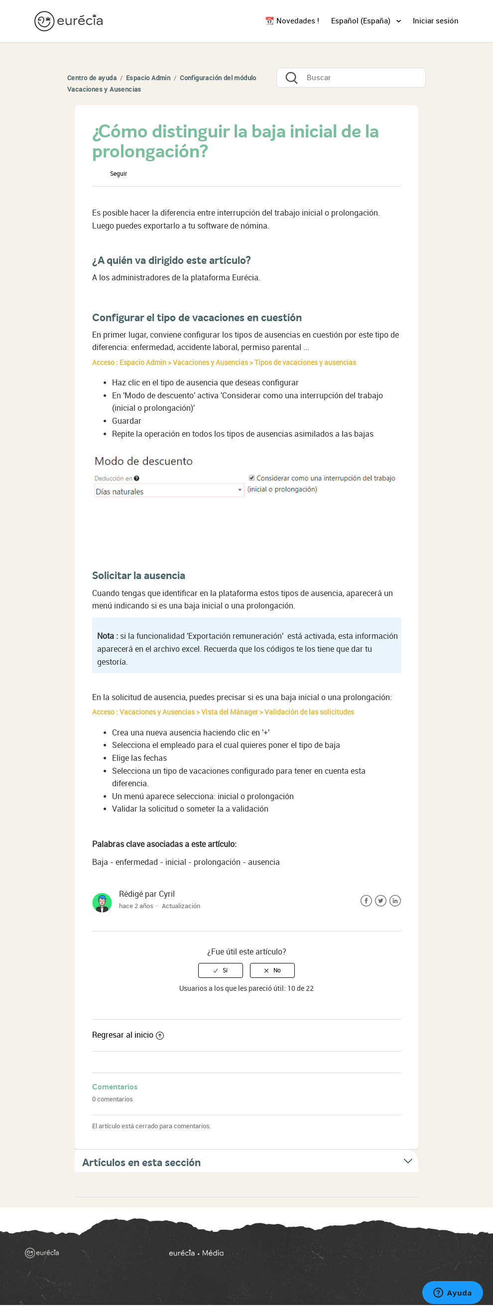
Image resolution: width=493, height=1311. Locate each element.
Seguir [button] (118, 173)
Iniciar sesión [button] (436, 20)
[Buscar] (351, 78)
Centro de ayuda (92, 78)
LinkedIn (395, 901)
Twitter (380, 901)
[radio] (220, 970)
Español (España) (361, 20)
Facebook (366, 901)
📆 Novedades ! (292, 20)
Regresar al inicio (128, 1035)
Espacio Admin (148, 78)
